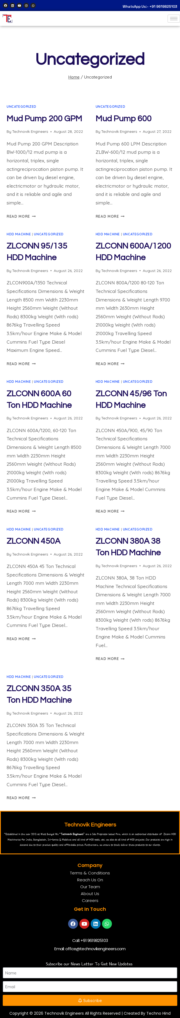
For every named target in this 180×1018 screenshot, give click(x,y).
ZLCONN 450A (33, 541)
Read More (21, 216)
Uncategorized (21, 106)
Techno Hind (158, 1013)
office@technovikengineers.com (95, 949)
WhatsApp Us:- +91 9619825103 (150, 6)
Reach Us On (90, 880)
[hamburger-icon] (174, 19)
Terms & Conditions (90, 873)
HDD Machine (19, 234)
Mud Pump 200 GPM (44, 118)
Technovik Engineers (30, 131)
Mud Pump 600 (124, 118)
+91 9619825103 (94, 940)
